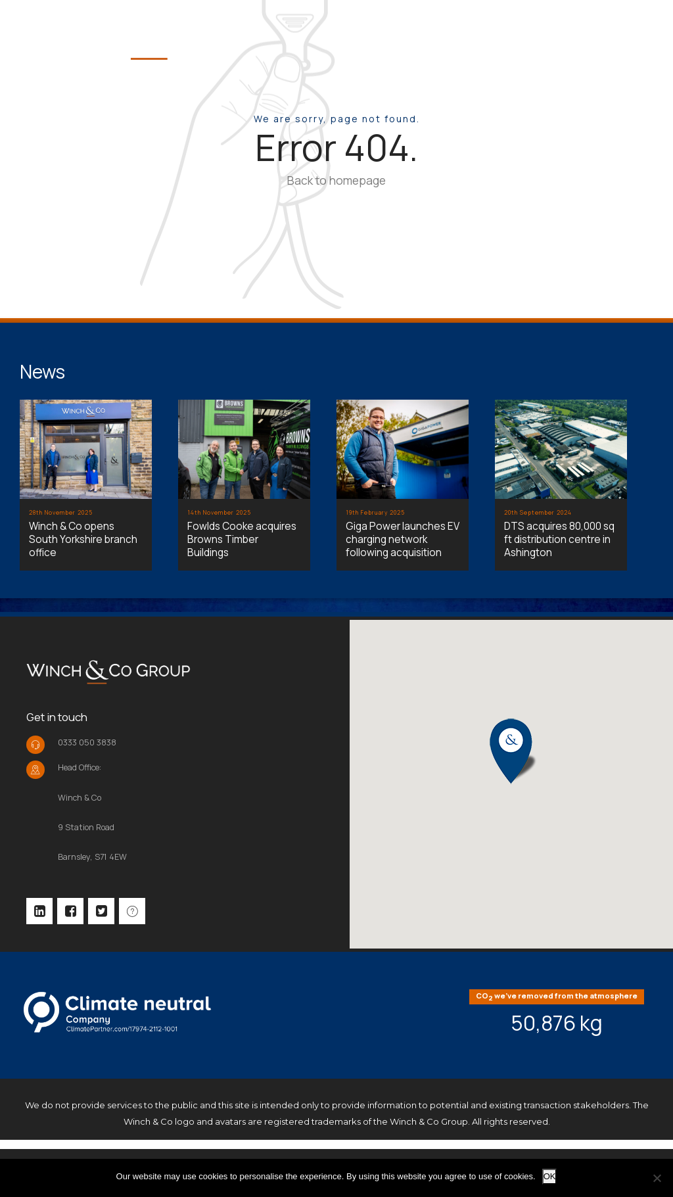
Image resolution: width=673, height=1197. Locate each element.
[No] (656, 1178)
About (416, 34)
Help (639, 34)
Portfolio (561, 34)
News (42, 371)
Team (483, 34)
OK (550, 1176)
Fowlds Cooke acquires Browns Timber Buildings (241, 539)
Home (347, 34)
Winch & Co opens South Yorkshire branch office (83, 539)
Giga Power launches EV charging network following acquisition (402, 539)
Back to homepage (336, 180)
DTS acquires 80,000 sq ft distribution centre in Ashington (559, 539)
